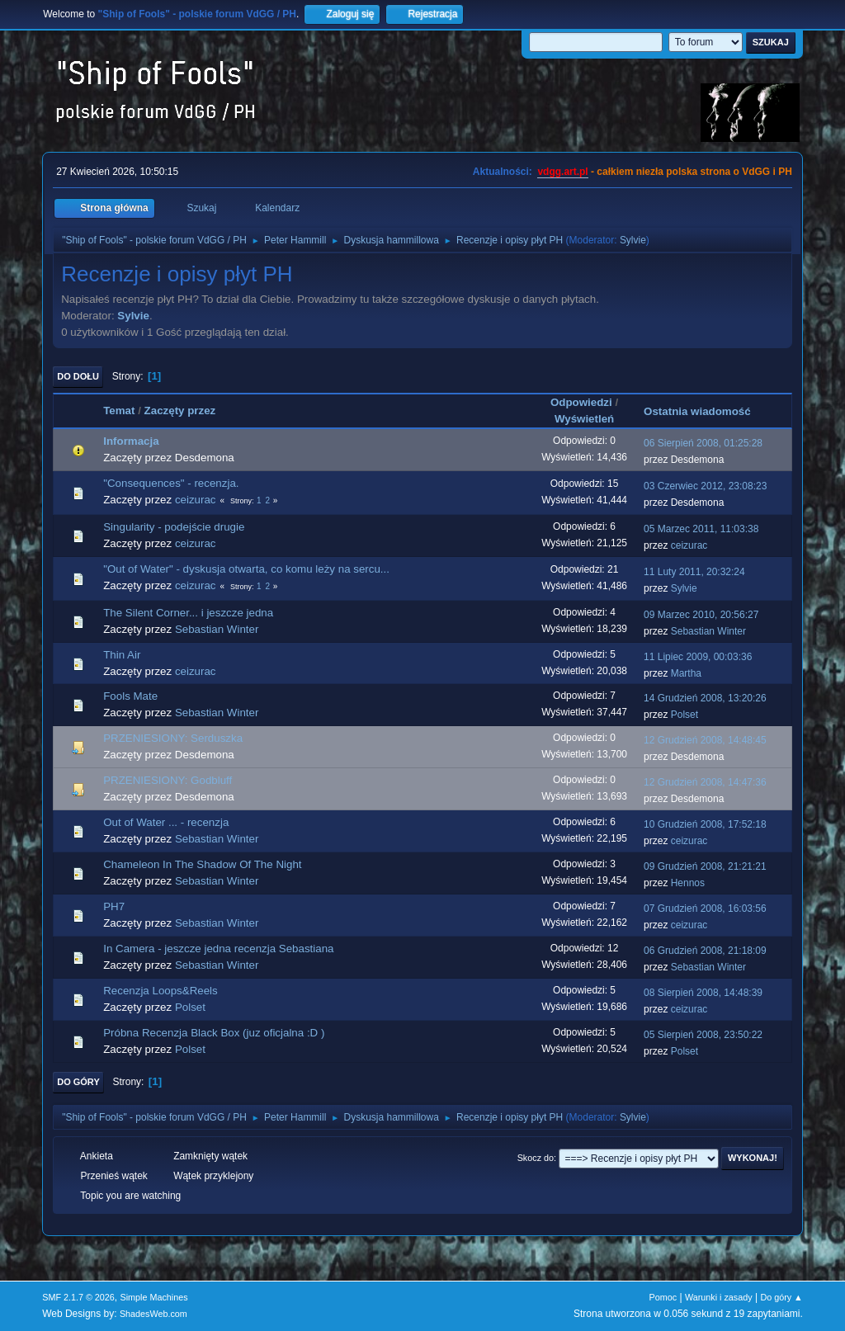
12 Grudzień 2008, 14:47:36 (705, 782)
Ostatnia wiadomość (705, 411)
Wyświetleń (584, 419)
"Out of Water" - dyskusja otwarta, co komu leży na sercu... (246, 569)
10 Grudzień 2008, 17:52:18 (705, 824)
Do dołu (78, 376)
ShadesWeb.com (153, 1314)
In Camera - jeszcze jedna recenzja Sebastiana (218, 948)
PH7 (114, 906)
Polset (684, 714)
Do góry (78, 1082)
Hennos (688, 883)
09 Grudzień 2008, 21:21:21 (705, 866)
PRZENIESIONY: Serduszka (173, 738)
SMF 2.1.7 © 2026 (78, 1297)
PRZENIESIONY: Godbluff (167, 780)
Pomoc (663, 1297)
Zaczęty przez (180, 410)
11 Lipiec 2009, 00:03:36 (698, 657)
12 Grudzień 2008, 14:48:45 (705, 740)
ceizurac (195, 499)
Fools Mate (130, 696)
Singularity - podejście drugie (173, 527)
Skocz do (535, 1158)
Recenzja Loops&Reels (160, 990)
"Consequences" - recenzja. (170, 483)
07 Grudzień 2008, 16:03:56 (705, 908)
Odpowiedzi (581, 402)
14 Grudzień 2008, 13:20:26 (705, 698)
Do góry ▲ (781, 1297)
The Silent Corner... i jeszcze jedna (188, 613)
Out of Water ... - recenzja (166, 822)
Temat (119, 410)
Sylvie (633, 240)
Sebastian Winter (217, 629)
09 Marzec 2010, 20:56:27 (701, 615)
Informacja (130, 441)
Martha (686, 673)
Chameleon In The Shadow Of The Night (202, 864)
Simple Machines (154, 1297)
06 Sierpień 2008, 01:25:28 (703, 443)
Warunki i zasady (719, 1297)
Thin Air (121, 655)
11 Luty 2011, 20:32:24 (694, 572)
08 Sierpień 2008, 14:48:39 (703, 992)
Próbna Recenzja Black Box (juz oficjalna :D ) (213, 1033)
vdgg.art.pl (562, 171)
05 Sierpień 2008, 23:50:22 (703, 1035)
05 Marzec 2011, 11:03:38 (701, 529)
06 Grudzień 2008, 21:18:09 (705, 950)
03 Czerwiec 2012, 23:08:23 (705, 486)
